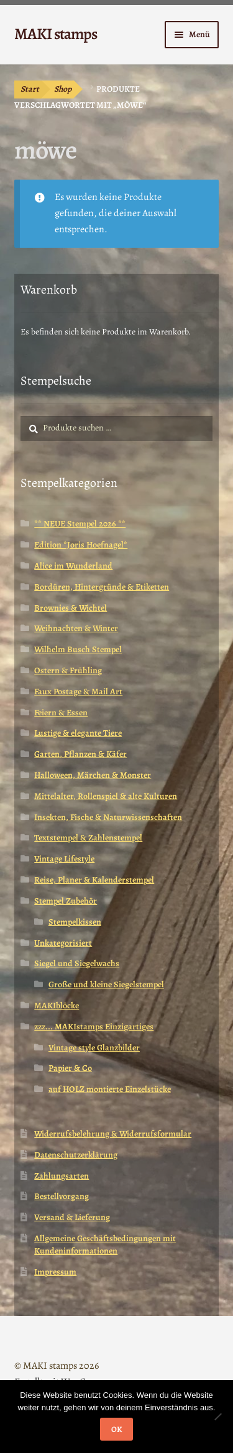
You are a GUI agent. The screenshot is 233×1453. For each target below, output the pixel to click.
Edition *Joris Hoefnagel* (80, 545)
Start (30, 89)
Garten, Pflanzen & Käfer (80, 754)
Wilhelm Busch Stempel (78, 649)
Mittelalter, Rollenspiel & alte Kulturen (105, 796)
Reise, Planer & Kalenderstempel (94, 880)
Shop (62, 89)
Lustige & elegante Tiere (78, 733)
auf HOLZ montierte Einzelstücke (109, 1089)
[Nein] (217, 1416)
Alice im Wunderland (73, 566)
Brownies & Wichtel (70, 608)
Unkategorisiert (63, 943)
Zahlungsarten (61, 1176)
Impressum (55, 1272)
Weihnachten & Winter (76, 628)
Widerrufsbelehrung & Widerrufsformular (112, 1134)
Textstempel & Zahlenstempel (88, 838)
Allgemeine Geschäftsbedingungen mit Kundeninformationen (105, 1245)
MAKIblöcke (56, 1005)
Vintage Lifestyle (64, 859)
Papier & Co (70, 1068)
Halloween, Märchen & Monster (92, 775)
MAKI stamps (55, 34)
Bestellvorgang (61, 1196)
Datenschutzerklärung (75, 1155)
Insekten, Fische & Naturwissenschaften (108, 817)
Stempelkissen (74, 922)
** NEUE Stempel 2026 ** (80, 524)
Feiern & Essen (61, 712)
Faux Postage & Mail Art (78, 691)
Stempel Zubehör (65, 901)
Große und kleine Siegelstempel (106, 984)
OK (116, 1429)
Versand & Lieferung (72, 1217)
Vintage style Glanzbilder (94, 1048)
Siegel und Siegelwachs (76, 963)
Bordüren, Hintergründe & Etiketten (101, 587)
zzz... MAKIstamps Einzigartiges (93, 1026)
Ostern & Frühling (68, 670)
